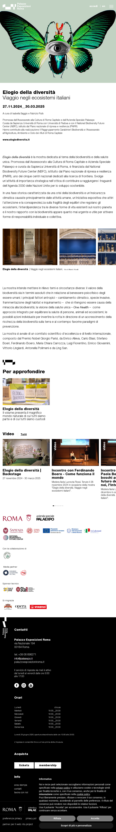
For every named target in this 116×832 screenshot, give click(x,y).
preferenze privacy (12, 819)
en (103, 6)
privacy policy (32, 819)
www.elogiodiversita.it (16, 139)
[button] (110, 6)
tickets (24, 765)
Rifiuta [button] (57, 818)
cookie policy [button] (83, 794)
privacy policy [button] (63, 787)
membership (47, 765)
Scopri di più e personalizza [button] (76, 825)
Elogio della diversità (21, 409)
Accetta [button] (95, 818)
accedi (93, 6)
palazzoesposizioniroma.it (29, 662)
